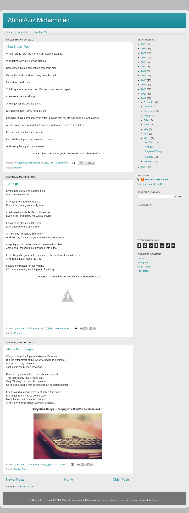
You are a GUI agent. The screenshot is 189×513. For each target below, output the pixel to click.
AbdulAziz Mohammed (39, 20)
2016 (144, 75)
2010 (144, 167)
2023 (144, 44)
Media (17, 469)
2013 (144, 89)
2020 (144, 57)
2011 (144, 98)
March (147, 138)
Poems (17, 167)
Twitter (140, 258)
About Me (23, 32)
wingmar (133, 500)
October (148, 106)
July (146, 120)
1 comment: (62, 162)
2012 (144, 93)
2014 (144, 84)
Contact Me (41, 32)
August (148, 115)
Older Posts (121, 479)
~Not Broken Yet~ (18, 46)
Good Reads (144, 266)
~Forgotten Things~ (19, 349)
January (148, 161)
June (146, 124)
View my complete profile (150, 184)
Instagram (142, 262)
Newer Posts (15, 479)
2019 (144, 62)
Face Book (143, 271)
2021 (144, 53)
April (146, 133)
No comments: (62, 328)
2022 (144, 48)
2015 (144, 80)
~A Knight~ (13, 184)
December (149, 102)
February (149, 157)
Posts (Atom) (27, 486)
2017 (144, 71)
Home (9, 32)
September (150, 111)
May (146, 129)
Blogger (155, 500)
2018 (144, 66)
